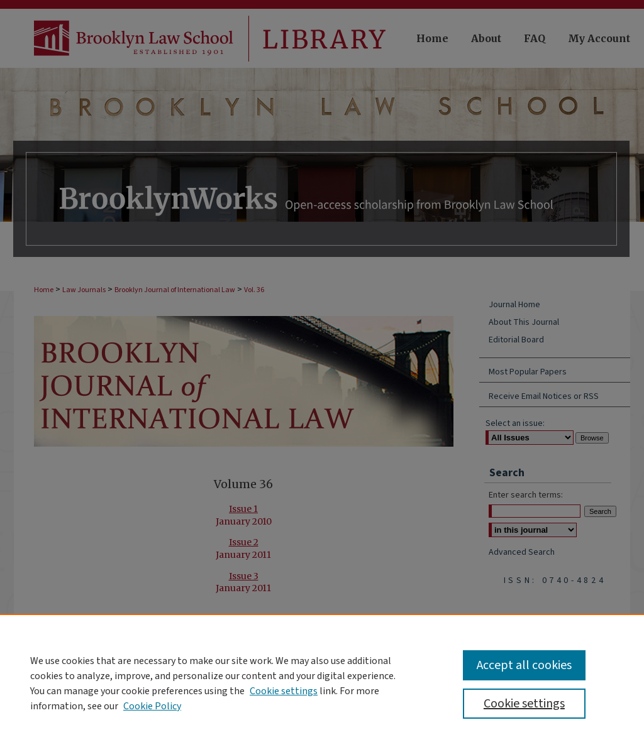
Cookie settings (284, 691)
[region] (322, 683)
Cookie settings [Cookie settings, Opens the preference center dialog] (524, 703)
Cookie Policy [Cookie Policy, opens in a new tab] (152, 706)
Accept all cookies (524, 665)
